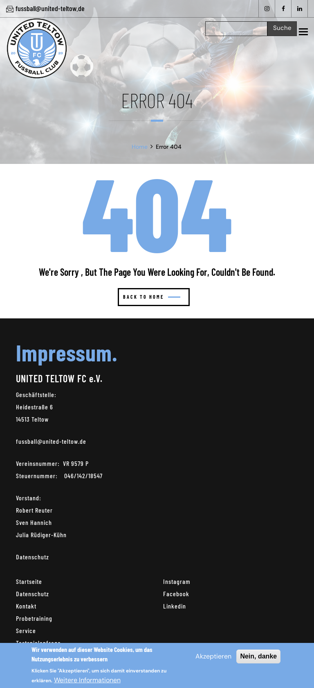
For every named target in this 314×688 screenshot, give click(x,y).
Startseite (29, 581)
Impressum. (66, 352)
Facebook (176, 593)
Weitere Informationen (87, 680)
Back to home (151, 297)
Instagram (177, 581)
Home (140, 146)
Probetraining (34, 618)
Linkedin (174, 606)
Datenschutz (32, 557)
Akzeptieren (213, 656)
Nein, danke (258, 656)
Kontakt (26, 606)
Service (26, 630)
